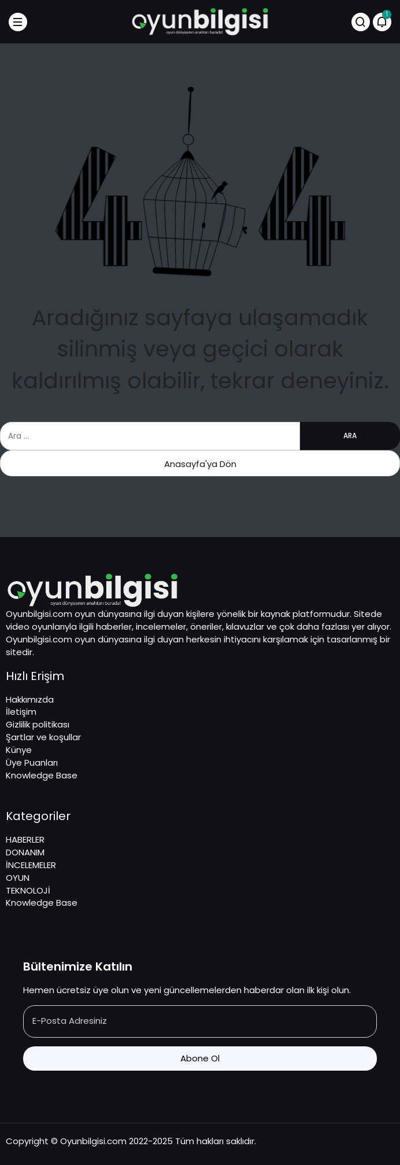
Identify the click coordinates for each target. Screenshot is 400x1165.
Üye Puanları (32, 762)
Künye (19, 750)
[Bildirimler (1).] (382, 22)
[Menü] (18, 22)
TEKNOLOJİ (28, 890)
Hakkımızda (30, 699)
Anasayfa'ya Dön (200, 464)
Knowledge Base (41, 775)
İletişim (21, 711)
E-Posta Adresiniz (69, 1021)
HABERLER (25, 839)
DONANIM (25, 852)
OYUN (17, 878)
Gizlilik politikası (37, 724)
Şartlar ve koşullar (43, 737)
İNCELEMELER (31, 865)
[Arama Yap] (360, 22)
